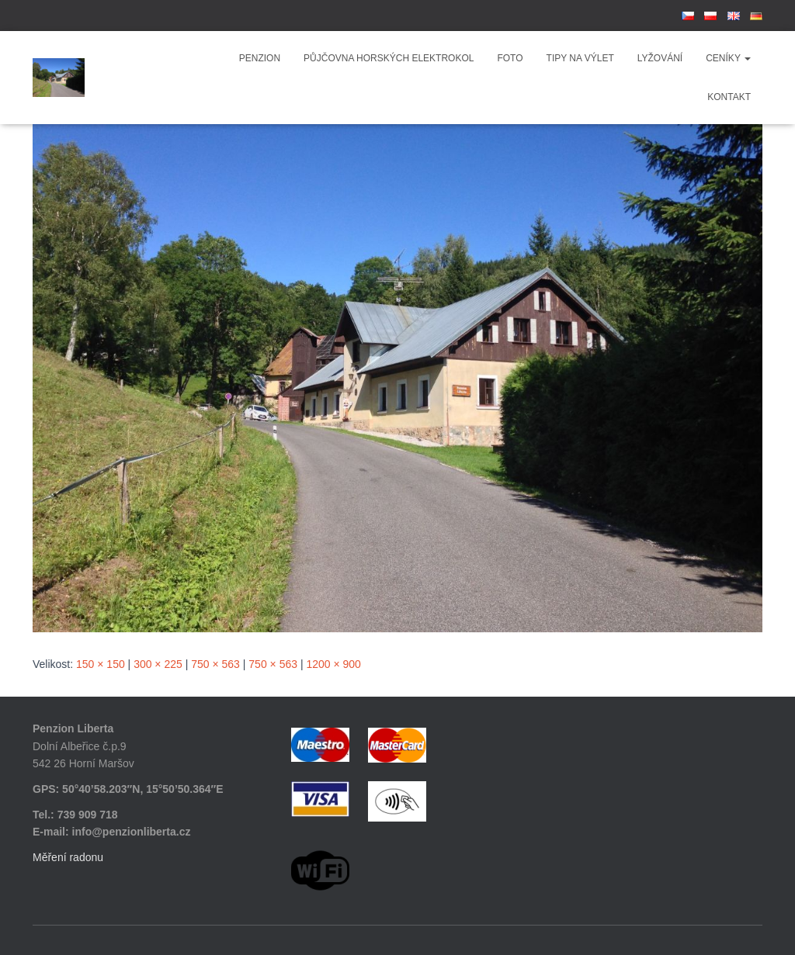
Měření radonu (68, 857)
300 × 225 (158, 664)
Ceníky (728, 58)
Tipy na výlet (580, 58)
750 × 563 (215, 664)
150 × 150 (100, 664)
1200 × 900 (333, 664)
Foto (509, 58)
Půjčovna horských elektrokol (389, 58)
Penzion (259, 58)
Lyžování (659, 58)
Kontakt (729, 97)
